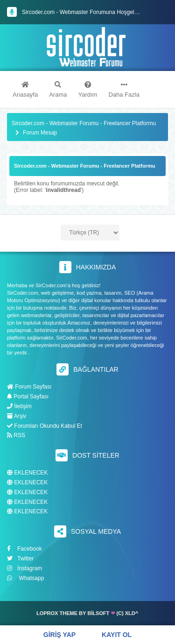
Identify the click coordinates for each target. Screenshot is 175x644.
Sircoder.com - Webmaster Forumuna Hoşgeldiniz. (84, 12)
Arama (58, 89)
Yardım (88, 89)
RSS (16, 435)
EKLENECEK (27, 473)
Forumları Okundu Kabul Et (44, 426)
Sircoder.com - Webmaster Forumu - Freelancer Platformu (84, 123)
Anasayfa (25, 89)
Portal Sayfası (28, 396)
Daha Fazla (123, 89)
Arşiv (16, 416)
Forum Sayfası (29, 386)
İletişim (19, 406)
